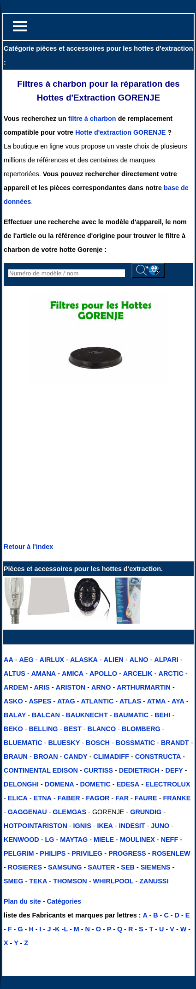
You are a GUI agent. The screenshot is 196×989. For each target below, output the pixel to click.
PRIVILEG (86, 853)
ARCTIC (171, 673)
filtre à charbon (93, 118)
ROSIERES (25, 867)
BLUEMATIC (23, 742)
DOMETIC (95, 784)
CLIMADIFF (111, 756)
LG (49, 839)
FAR (122, 798)
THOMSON (70, 881)
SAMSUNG (65, 867)
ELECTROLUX (167, 784)
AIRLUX (52, 659)
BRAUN (16, 756)
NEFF (169, 839)
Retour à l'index (28, 546)
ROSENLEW (171, 853)
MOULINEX (137, 839)
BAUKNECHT (87, 715)
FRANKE (176, 798)
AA (8, 659)
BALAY (15, 715)
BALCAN (46, 715)
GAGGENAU (27, 812)
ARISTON (71, 687)
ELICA (18, 798)
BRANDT (175, 742)
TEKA (38, 881)
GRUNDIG (145, 812)
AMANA (43, 673)
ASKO (13, 701)
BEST (72, 729)
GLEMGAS (69, 812)
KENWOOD (21, 839)
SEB (128, 867)
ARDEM (16, 687)
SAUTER (101, 867)
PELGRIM (19, 853)
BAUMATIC (131, 715)
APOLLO (103, 673)
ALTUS (14, 673)
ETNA (43, 798)
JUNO (160, 825)
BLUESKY (64, 742)
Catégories (64, 901)
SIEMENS (156, 867)
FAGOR (97, 798)
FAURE (146, 798)
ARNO (101, 687)
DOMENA (59, 784)
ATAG (66, 701)
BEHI (162, 715)
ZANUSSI (152, 881)
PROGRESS (126, 853)
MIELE (104, 839)
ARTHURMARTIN (144, 687)
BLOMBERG (141, 729)
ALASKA (84, 659)
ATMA (156, 701)
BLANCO (102, 729)
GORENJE (149, 132)
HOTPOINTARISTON (35, 825)
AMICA (72, 673)
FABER (69, 798)
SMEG (13, 881)
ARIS (42, 687)
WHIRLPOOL (113, 881)
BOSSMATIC (135, 742)
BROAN (46, 756)
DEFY (174, 770)
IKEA (105, 825)
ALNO (139, 659)
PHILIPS (52, 853)
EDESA (128, 784)
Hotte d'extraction (103, 132)
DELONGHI (21, 784)
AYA (178, 701)
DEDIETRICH (139, 770)
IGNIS (82, 825)
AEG (26, 659)
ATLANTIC (97, 701)
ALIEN (114, 659)
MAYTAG (74, 839)
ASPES (40, 701)
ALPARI (166, 659)
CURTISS (98, 770)
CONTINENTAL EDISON (41, 770)
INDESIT (132, 825)
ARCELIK (138, 673)
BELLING (43, 729)
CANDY (75, 756)
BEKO (13, 729)
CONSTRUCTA (158, 756)
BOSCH (98, 742)
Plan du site (22, 901)
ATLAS (130, 701)
